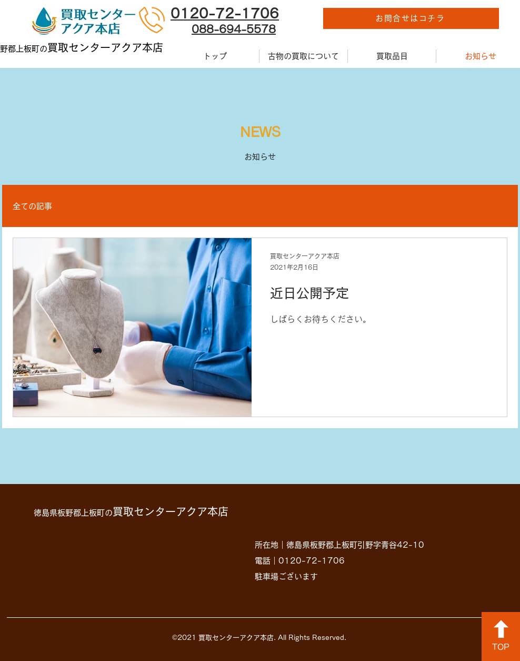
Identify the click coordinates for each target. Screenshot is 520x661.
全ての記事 (32, 206)
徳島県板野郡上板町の (131, 513)
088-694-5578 (234, 29)
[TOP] (501, 636)
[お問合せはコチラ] (411, 18)
